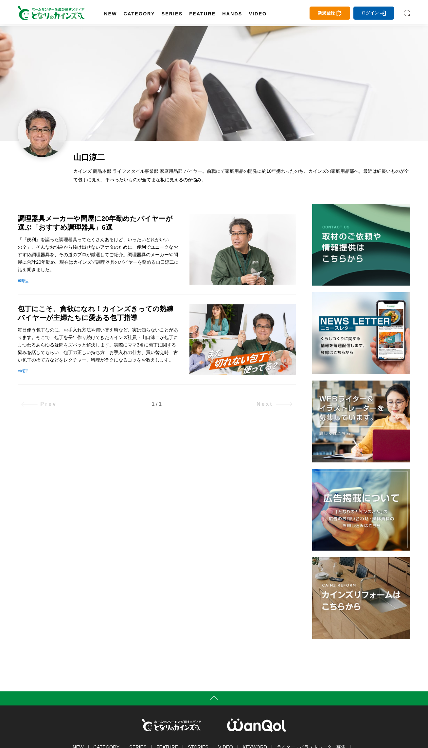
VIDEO (258, 13)
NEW (110, 13)
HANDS (232, 13)
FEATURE (202, 13)
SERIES (172, 13)
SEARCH (407, 13)
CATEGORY (139, 13)
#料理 (23, 280)
